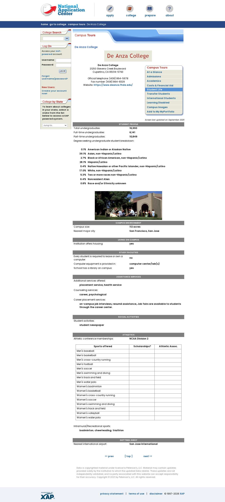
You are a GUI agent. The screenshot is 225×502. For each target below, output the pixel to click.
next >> (147, 456)
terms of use (136, 493)
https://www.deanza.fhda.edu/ (113, 85)
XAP (182, 493)
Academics (154, 81)
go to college (58, 24)
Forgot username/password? (55, 77)
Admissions (154, 76)
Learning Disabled (158, 102)
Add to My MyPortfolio (160, 111)
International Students (161, 98)
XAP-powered (51, 53)
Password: (48, 65)
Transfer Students (158, 93)
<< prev (109, 456)
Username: (48, 60)
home (44, 24)
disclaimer (155, 493)
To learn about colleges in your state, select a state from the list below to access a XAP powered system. (56, 112)
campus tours (76, 24)
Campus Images (157, 107)
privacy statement (111, 493)
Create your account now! (54, 92)
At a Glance (154, 72)
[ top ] (128, 456)
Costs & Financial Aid (160, 85)
